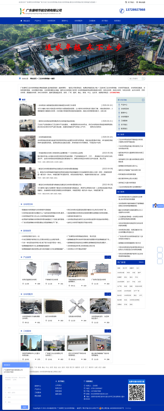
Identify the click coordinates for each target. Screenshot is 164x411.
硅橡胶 (119, 277)
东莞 (51, 367)
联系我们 (117, 21)
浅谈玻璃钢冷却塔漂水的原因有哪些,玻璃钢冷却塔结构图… (88, 213)
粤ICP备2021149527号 (90, 408)
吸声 (139, 272)
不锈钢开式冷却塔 (51, 279)
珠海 (39, 367)
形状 (131, 304)
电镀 (51, 178)
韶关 (63, 367)
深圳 (31, 367)
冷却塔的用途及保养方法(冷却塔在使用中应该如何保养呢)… (88, 219)
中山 (47, 367)
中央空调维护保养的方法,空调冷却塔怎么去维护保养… (41, 239)
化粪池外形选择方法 (74, 216)
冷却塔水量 (120, 272)
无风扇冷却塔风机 (74, 316)
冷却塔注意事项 (134, 300)
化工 (138, 268)
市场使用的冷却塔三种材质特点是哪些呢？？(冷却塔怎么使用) (61, 153)
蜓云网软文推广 (56, 372)
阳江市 (72, 367)
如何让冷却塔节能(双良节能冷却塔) (79, 222)
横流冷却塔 (46, 194)
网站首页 (26, 21)
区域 (125, 304)
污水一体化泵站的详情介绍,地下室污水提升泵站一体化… (42, 243)
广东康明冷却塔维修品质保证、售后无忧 (81, 236)
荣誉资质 (58, 391)
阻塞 (131, 286)
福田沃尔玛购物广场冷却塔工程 (129, 170)
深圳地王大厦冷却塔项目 (127, 183)
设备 (55, 178)
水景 (139, 282)
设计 (128, 282)
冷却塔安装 (127, 295)
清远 (55, 367)
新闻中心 (65, 21)
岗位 (125, 277)
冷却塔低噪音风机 (45, 137)
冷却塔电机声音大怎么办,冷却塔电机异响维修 (38, 216)
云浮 (82, 367)
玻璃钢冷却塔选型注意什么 (128, 166)
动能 (118, 268)
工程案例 (92, 21)
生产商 (119, 286)
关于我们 (131, 2)
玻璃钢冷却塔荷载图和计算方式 (129, 243)
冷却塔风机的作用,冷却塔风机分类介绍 (81, 246)
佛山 (43, 367)
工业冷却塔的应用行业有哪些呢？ (130, 187)
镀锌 (47, 178)
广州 (35, 367)
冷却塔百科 (51, 21)
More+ (141, 262)
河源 (67, 367)
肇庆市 (91, 367)
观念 (135, 295)
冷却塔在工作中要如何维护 (77, 249)
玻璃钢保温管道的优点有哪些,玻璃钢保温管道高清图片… (87, 243)
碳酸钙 (132, 268)
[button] (109, 257)
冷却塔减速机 (34, 372)
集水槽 (119, 300)
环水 (136, 277)
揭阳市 (77, 367)
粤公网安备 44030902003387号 (111, 408)
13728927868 (159, 249)
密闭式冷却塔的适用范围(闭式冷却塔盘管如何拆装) (57, 121)
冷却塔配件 (78, 21)
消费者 (119, 304)
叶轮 (133, 282)
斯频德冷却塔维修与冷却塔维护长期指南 (36, 210)
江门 (86, 367)
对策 (133, 272)
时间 (128, 272)
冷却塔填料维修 (45, 372)
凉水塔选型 (127, 291)
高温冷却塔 (138, 286)
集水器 (119, 295)
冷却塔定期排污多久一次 (31, 236)
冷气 (140, 295)
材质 (44, 162)
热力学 (125, 268)
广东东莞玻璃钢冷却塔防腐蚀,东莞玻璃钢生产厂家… (40, 222)
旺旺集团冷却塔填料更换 (127, 174)
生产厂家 (136, 291)
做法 (131, 277)
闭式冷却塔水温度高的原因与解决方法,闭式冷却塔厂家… (87, 210)
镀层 (61, 162)
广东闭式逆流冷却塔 (98, 279)
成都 (104, 367)
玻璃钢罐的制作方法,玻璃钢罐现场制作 (36, 246)
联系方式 (58, 388)
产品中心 (38, 21)
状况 (125, 300)
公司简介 (58, 385)
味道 (125, 286)
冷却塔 (56, 162)
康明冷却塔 (49, 162)
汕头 (59, 367)
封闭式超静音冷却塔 (29, 279)
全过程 (119, 291)
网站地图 (142, 2)
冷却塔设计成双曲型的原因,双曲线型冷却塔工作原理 (57, 105)
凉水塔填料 (120, 282)
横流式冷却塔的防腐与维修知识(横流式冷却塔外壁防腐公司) (60, 185)
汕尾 (96, 367)
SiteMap (128, 408)
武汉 (100, 367)
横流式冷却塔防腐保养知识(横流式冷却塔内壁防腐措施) (58, 169)
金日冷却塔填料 (50, 316)
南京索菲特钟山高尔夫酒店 (128, 178)
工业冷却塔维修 (41, 12)
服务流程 (58, 394)
